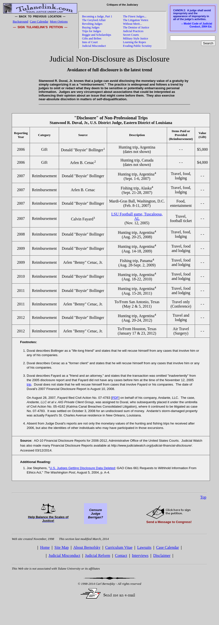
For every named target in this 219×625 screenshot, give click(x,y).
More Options (59, 21)
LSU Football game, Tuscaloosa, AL (136, 216)
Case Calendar (39, 21)
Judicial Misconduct (64, 555)
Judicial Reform (97, 555)
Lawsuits (144, 547)
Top (203, 497)
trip (29, 384)
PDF (115, 398)
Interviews (140, 555)
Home (45, 547)
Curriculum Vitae (118, 547)
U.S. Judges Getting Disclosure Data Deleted (82, 468)
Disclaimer (161, 555)
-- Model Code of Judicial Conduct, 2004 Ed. (196, 25)
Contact (121, 555)
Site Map (61, 547)
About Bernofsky (86, 547)
